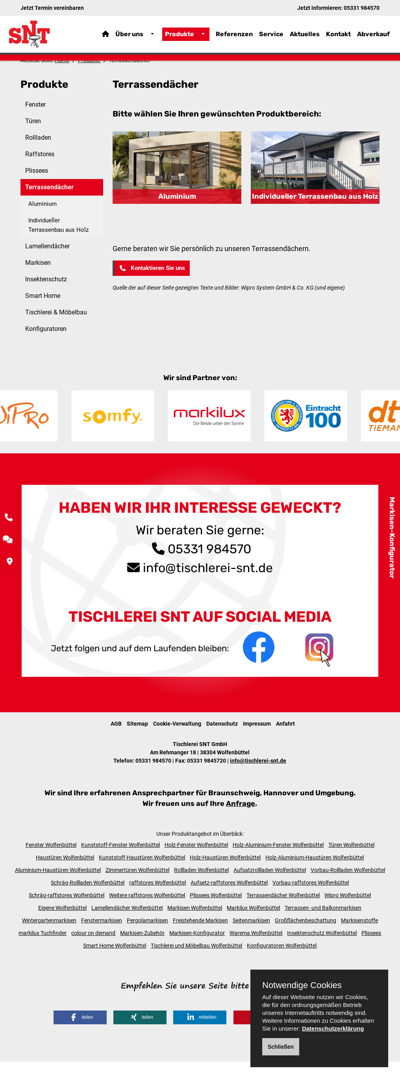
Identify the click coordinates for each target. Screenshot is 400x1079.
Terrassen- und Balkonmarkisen (323, 925)
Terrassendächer (49, 204)
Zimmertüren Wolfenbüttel (137, 887)
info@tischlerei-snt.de (208, 584)
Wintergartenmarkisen (49, 937)
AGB (116, 740)
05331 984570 (362, 8)
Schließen (281, 1047)
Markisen (38, 280)
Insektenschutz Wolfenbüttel (322, 950)
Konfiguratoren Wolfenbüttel (282, 962)
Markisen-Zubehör (142, 950)
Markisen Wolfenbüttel (194, 925)
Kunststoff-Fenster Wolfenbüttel (120, 862)
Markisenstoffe (359, 937)
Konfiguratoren (46, 346)
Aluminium (42, 221)
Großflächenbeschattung (305, 937)
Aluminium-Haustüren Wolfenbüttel (58, 887)
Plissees (36, 188)
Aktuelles (305, 37)
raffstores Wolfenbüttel (157, 899)
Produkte (179, 37)
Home (62, 77)
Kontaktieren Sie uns (151, 285)
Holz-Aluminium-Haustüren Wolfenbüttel (314, 874)
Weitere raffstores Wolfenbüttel (147, 912)
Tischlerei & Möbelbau (56, 329)
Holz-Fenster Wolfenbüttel (196, 862)
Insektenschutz (46, 296)
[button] (80, 1035)
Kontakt (338, 37)
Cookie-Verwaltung (177, 740)
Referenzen (234, 37)
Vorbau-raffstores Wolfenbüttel (310, 899)
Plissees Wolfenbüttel (216, 912)
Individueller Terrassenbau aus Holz (58, 242)
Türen (33, 138)
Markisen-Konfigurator (392, 537)
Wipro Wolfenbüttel (347, 912)
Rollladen (38, 155)
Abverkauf (373, 37)
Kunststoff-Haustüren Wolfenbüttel (142, 874)
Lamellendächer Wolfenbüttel (127, 925)
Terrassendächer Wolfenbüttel (283, 912)
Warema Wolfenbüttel (256, 950)
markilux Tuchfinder (43, 950)
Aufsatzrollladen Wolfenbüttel (269, 887)
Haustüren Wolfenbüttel (65, 874)
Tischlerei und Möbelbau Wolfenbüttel (196, 962)
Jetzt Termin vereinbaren (52, 8)
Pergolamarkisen (147, 937)
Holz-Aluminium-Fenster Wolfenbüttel (278, 862)
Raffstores (39, 171)
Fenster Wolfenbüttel (51, 862)
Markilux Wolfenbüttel (253, 925)
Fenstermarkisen (101, 937)
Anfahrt (285, 740)
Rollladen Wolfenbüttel (201, 887)
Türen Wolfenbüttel (351, 862)
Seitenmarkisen (251, 937)
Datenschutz (222, 740)
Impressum (257, 740)
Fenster (35, 122)
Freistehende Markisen (200, 937)
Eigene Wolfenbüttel (62, 925)
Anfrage (240, 820)
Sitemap (137, 740)
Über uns (129, 37)
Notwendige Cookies (302, 985)
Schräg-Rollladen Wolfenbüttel (87, 899)
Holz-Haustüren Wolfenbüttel (225, 874)
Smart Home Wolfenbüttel (114, 962)
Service (271, 37)
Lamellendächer (47, 263)
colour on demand (93, 950)
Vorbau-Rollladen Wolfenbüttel (348, 887)
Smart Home (42, 313)
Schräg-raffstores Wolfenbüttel (66, 912)
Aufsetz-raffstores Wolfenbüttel (229, 899)
